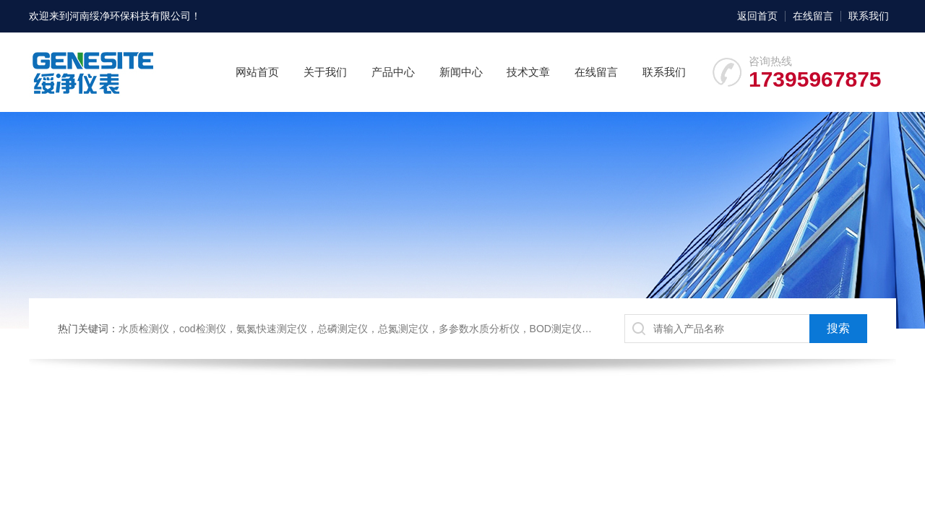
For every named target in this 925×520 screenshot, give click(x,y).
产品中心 (393, 72)
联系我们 (868, 16)
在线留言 (813, 16)
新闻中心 (461, 72)
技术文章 (528, 72)
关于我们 (325, 72)
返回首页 (757, 16)
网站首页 (257, 72)
